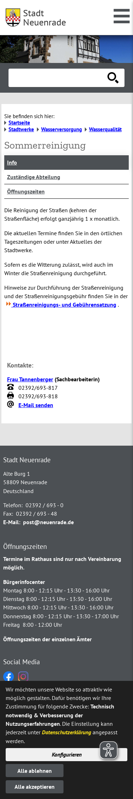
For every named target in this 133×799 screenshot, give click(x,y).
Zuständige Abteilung (33, 176)
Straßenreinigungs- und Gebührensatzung (60, 304)
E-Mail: (11, 522)
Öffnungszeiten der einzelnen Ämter (47, 639)
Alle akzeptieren (35, 786)
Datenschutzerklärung (66, 732)
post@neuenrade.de (48, 522)
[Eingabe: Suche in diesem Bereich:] (58, 78)
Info (12, 162)
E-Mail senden (35, 405)
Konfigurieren (67, 754)
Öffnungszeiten (26, 191)
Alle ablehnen (34, 770)
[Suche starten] (113, 77)
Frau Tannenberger (30, 379)
